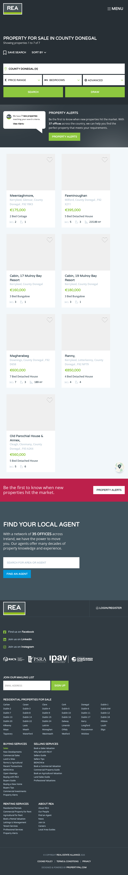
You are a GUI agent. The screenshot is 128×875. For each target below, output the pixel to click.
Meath (26, 729)
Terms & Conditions (67, 861)
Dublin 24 (46, 721)
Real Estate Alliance (68, 855)
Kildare (104, 721)
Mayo (5, 729)
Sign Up (59, 685)
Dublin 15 (46, 717)
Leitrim (45, 725)
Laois (25, 725)
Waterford (28, 734)
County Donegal (23, 69)
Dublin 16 (66, 717)
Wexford (66, 734)
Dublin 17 (85, 717)
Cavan (25, 705)
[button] (104, 80)
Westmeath (47, 734)
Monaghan (47, 729)
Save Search (16, 52)
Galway (65, 721)
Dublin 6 (85, 709)
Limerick (66, 725)
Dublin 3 (27, 709)
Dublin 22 (27, 721)
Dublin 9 (46, 713)
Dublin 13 (7, 717)
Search (33, 92)
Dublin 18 (105, 717)
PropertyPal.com (76, 867)
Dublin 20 (7, 721)
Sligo (103, 729)
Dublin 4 (46, 709)
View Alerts (19, 124)
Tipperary (7, 734)
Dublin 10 (66, 713)
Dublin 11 (85, 713)
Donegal (85, 705)
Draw (95, 92)
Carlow (6, 705)
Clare (44, 705)
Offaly (64, 729)
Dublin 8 (27, 713)
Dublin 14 (27, 717)
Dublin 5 (66, 709)
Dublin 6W (105, 709)
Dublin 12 (105, 713)
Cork (64, 705)
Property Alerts (64, 136)
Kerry (83, 721)
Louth (103, 725)
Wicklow (85, 734)
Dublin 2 (7, 709)
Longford (85, 725)
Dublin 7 (7, 713)
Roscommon (87, 729)
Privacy (86, 861)
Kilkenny (7, 725)
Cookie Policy (45, 861)
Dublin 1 (105, 705)
